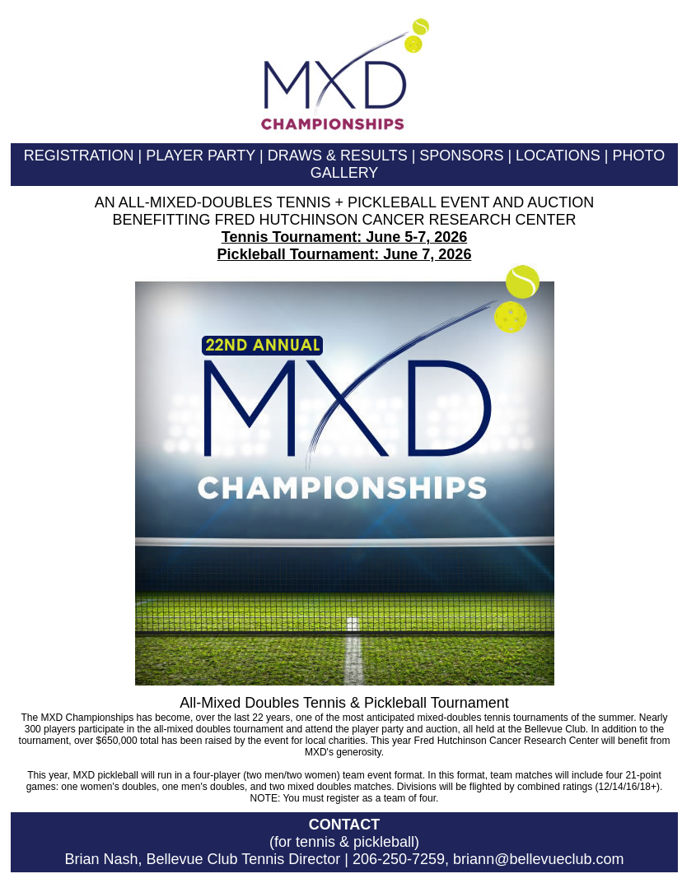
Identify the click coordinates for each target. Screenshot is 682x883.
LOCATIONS (558, 155)
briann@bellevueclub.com (538, 859)
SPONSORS (461, 155)
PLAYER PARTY (200, 155)
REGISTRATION (79, 155)
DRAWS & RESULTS (338, 155)
